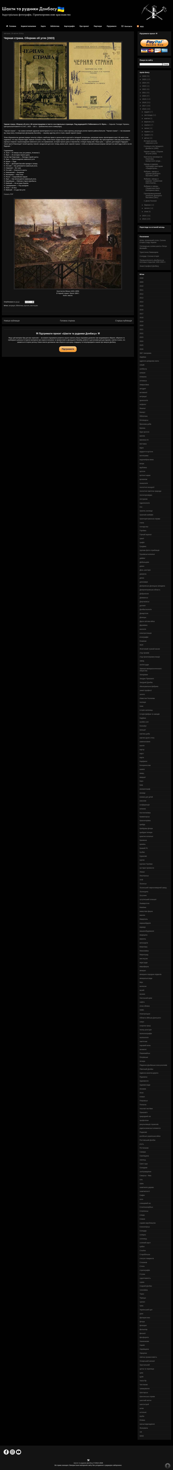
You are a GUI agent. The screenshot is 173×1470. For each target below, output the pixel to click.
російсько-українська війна (150, 1136)
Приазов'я (143, 1112)
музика (142, 994)
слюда (142, 1215)
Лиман (142, 872)
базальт (143, 408)
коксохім (143, 801)
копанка (143, 809)
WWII (142, 1436)
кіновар (142, 793)
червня (147, 132)
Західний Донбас (146, 682)
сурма (142, 1282)
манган (142, 915)
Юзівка (142, 1420)
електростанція (145, 633)
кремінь (142, 844)
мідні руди (144, 963)
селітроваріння (145, 1172)
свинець (143, 1160)
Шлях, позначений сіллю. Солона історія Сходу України (153, 241)
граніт (142, 538)
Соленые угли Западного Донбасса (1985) (153, 147)
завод (142, 661)
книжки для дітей (146, 797)
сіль (141, 1179)
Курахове (143, 856)
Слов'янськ (144, 1211)
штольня (143, 1412)
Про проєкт (84, 26)
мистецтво (34, 305)
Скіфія (142, 1195)
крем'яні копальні (146, 836)
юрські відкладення (147, 1424)
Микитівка (143, 947)
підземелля (144, 1081)
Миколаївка (144, 951)
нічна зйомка (145, 1006)
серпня (147, 125)
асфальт (143, 404)
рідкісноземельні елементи (150, 1128)
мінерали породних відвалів (150, 974)
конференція (145, 805)
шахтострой (144, 1404)
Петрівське (144, 1057)
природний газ (145, 1116)
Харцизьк (143, 1353)
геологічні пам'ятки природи (150, 491)
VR (141, 1432)
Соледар (143, 1231)
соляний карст (145, 1243)
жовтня (147, 118)
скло (141, 1199)
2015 (144, 216)
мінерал (143, 970)
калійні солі (144, 722)
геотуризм (143, 499)
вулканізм (143, 479)
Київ (141, 785)
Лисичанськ (144, 876)
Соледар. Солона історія (149, 256)
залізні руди (144, 665)
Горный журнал (146, 534)
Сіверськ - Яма (145, 1176)
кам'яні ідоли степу (147, 738)
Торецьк (143, 1298)
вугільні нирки (145, 475)
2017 (144, 106)
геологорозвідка (146, 495)
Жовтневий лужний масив (150, 649)
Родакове (143, 1132)
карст (142, 753)
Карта (43, 26)
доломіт (143, 606)
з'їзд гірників (144, 653)
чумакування (145, 1389)
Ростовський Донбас (147, 1140)
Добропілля (144, 594)
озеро (142, 1022)
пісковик (143, 1089)
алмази (142, 373)
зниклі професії (146, 690)
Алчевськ (143, 381)
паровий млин (145, 1045)
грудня (147, 112)
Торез (142, 1294)
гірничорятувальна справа (150, 519)
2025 (144, 79)
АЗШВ (142, 365)
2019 (144, 99)
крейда (142, 824)
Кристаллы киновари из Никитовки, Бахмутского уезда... (153, 159)
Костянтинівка (145, 813)
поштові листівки (146, 1109)
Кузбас (142, 852)
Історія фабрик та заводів (150, 714)
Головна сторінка (67, 321)
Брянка (142, 428)
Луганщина (144, 892)
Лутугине (143, 895)
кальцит (143, 730)
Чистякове (144, 1385)
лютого (147, 208)
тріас (141, 1306)
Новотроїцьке (145, 1014)
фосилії (142, 1333)
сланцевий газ (145, 1203)
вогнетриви (144, 456)
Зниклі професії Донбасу (149, 266)
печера (142, 1061)
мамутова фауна (146, 911)
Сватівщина (144, 1156)
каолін (142, 746)
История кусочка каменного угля (151, 142)
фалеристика (145, 1318)
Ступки (142, 1274)
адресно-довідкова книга (149, 361)
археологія (144, 400)
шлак (142, 1408)
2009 (141, 282)
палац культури (146, 1030)
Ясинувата (144, 1428)
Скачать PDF (8, 194)
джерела (143, 574)
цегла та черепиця (147, 1369)
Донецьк (143, 617)
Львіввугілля (144, 903)
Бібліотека (55, 26)
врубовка (143, 467)
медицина (143, 935)
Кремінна (143, 840)
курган (142, 860)
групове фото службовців (149, 550)
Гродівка (143, 546)
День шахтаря (145, 570)
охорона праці (145, 1026)
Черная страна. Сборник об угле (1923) (153, 153)
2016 (144, 109)
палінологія (144, 1037)
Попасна (143, 1105)
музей (142, 990)
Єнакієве (143, 641)
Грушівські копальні (147, 554)
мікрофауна (144, 966)
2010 (141, 286)
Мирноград (144, 955)
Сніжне (142, 1219)
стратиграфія (145, 1270)
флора (142, 1322)
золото (142, 694)
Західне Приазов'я (147, 679)
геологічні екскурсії (147, 487)
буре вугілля (144, 432)
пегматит (143, 1049)
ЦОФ (141, 1377)
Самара (143, 1152)
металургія (144, 943)
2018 (144, 102)
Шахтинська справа (147, 1396)
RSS (140, 26)
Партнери (98, 26)
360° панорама (145, 353)
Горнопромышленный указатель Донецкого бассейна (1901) (153, 196)
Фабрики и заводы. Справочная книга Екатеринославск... (152, 188)
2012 (141, 294)
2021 (144, 93)
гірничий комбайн (146, 515)
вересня (147, 122)
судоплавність (145, 1278)
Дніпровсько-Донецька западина (152, 586)
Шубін (142, 1416)
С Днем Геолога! (150, 201)
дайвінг (142, 558)
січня (146, 212)
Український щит (146, 1310)
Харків (142, 1345)
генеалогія (144, 483)
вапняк (142, 436)
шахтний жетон (145, 1400)
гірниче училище (146, 511)
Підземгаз (143, 1077)
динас (142, 578)
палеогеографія (146, 1033)
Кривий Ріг (144, 848)
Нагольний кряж (146, 998)
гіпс (141, 507)
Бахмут (142, 412)
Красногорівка (145, 820)
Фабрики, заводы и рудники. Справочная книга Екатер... (153, 181)
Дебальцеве (144, 562)
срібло (142, 1246)
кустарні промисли (147, 868)
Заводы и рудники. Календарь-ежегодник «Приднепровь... (153, 166)
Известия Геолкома (147, 698)
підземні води (145, 1085)
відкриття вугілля (146, 452)
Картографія (69, 26)
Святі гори (144, 1164)
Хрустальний (145, 1365)
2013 (141, 298)
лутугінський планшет (148, 899)
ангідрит (143, 389)
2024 (144, 83)
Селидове (143, 1168)
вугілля (26, 305)
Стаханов (143, 1262)
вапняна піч (144, 440)
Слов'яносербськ (146, 1207)
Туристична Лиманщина (149, 252)
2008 (141, 278)
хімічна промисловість (148, 1357)
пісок (141, 1093)
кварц (142, 773)
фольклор (143, 1329)
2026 (144, 76)
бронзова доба (145, 424)
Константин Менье (57, 131)
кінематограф (145, 789)
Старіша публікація (123, 321)
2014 (144, 219)
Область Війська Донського (150, 1018)
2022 (144, 89)
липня (146, 128)
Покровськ (144, 1101)
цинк (141, 1373)
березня (147, 205)
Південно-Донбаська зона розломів (153, 1065)
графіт (142, 542)
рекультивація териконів (149, 1124)
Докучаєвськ (144, 602)
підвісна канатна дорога (149, 1073)
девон (142, 566)
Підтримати (111, 26)
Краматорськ (145, 817)
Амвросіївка (144, 385)
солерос (143, 1235)
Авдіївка (143, 357)
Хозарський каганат (147, 1361)
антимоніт (143, 392)
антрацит (12, 305)
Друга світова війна (147, 621)
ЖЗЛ (141, 645)
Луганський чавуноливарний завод (153, 888)
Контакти (126, 26)
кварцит (143, 777)
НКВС (142, 1010)
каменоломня (145, 742)
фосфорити (144, 1337)
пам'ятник (143, 1041)
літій (141, 880)
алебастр (143, 369)
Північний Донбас (146, 1069)
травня (147, 135)
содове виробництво (148, 1223)
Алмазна (143, 377)
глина (142, 523)
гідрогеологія (145, 503)
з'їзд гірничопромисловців (150, 657)
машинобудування (147, 931)
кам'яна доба (145, 734)
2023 (144, 86)
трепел (142, 1302)
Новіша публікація (12, 321)
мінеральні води (146, 978)
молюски (143, 986)
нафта (142, 1002)
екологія (143, 629)
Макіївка (143, 907)
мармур (143, 927)
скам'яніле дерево (147, 1187)
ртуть (142, 1144)
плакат (142, 1097)
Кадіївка (143, 718)
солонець (143, 1239)
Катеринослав (145, 765)
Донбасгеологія (146, 609)
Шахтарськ (144, 1393)
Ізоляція (143, 702)
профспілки (144, 1120)
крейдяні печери (146, 832)
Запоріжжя (144, 675)
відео (142, 448)
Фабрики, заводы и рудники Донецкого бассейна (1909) (152, 174)
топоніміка (144, 1290)
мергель (143, 939)
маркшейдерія (145, 923)
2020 (144, 96)
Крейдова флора (146, 828)
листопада (148, 115)
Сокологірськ (145, 1227)
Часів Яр (143, 1381)
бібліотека (19, 305)
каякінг (142, 769)
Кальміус (143, 726)
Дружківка (143, 625)
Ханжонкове (144, 1341)
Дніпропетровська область (150, 590)
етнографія (144, 637)
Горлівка (143, 530)
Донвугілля (144, 613)
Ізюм (141, 706)
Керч (141, 781)
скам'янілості (145, 1191)
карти (142, 757)
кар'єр (142, 750)
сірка (141, 1183)
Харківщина (144, 1349)
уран (141, 1314)
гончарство (144, 527)
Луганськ (143, 884)
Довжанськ (144, 598)
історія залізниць (146, 710)
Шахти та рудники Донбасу (29, 9)
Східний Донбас (146, 1286)
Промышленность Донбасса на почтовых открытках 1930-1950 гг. (153, 261)
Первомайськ (145, 1053)
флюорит (143, 1325)
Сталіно (143, 1250)
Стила (142, 1266)
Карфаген (143, 761)
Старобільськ (145, 1254)
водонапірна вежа (147, 460)
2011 (141, 290)
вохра (142, 464)
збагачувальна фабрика (149, 686)
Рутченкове (144, 1148)
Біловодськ (144, 420)
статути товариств (147, 1258)
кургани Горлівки (146, 864)
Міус (141, 982)
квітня (146, 138)
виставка (143, 444)
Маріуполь (144, 919)
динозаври (144, 582)
